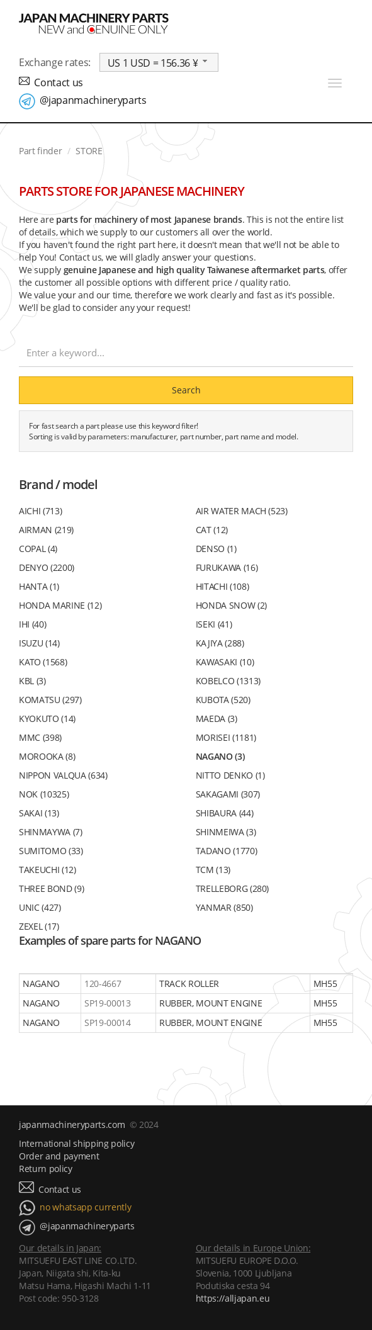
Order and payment (59, 1156)
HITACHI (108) (222, 586)
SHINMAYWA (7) (50, 832)
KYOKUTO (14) (47, 718)
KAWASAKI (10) (225, 662)
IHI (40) (32, 624)
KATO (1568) (43, 662)
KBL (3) (32, 681)
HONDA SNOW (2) (231, 605)
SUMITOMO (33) (51, 851)
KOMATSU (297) (50, 700)
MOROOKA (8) (47, 756)
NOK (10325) (44, 794)
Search (186, 390)
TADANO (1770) (226, 851)
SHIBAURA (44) (225, 813)
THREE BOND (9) (51, 888)
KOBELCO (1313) (228, 681)
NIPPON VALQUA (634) (63, 775)
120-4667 (102, 983)
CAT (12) (212, 530)
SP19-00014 (107, 1022)
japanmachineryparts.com (72, 1124)
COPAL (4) (38, 549)
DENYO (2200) (46, 567)
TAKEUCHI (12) (47, 870)
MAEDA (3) (216, 718)
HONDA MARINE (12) (60, 605)
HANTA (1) (39, 586)
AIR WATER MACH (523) (242, 511)
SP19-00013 (107, 1003)
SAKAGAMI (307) (228, 794)
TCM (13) (213, 870)
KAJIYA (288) (220, 643)
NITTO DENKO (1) (230, 775)
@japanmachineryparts (93, 100)
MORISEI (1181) (226, 737)
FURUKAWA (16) (227, 567)
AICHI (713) (40, 511)
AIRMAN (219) (46, 530)
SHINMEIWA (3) (226, 832)
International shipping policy (76, 1143)
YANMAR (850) (224, 907)
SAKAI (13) (39, 813)
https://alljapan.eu (233, 1298)
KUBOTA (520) (223, 700)
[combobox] (159, 62)
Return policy (45, 1169)
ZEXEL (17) (39, 926)
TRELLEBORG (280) (232, 888)
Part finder (40, 151)
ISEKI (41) (214, 624)
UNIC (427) (40, 907)
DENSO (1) (216, 549)
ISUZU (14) (39, 643)
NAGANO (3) (220, 756)
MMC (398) (40, 737)
